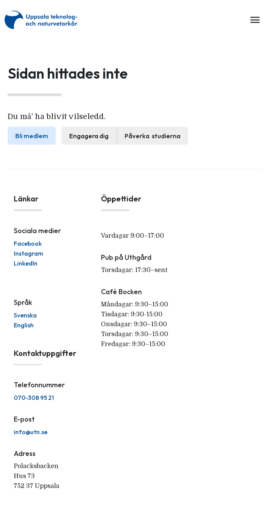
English (24, 325)
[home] (42, 20)
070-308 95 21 (34, 397)
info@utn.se (30, 432)
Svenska (25, 315)
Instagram (28, 253)
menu (255, 19)
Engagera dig (89, 136)
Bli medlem (31, 136)
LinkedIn (25, 263)
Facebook (28, 243)
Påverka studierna (152, 136)
